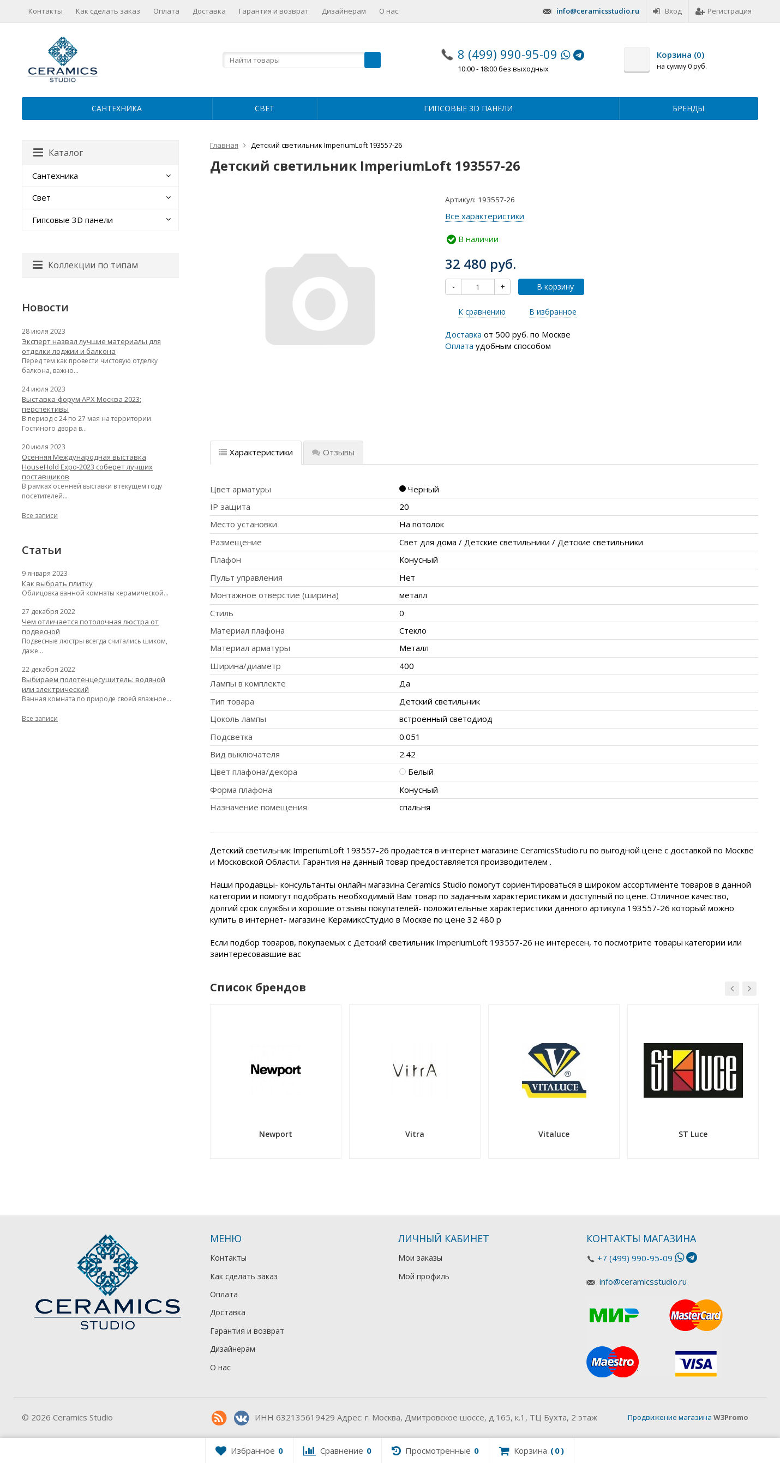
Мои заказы (420, 1258)
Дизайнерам (344, 11)
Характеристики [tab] (256, 452)
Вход (667, 11)
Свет (264, 108)
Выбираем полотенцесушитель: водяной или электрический (93, 684)
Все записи (40, 515)
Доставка (209, 11)
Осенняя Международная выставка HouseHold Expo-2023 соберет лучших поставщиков (87, 466)
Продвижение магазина (670, 1417)
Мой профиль (423, 1276)
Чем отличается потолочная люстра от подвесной (90, 626)
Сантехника (117, 108)
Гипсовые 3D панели (468, 108)
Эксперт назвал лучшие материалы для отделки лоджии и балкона (91, 346)
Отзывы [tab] (333, 452)
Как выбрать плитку (57, 583)
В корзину (549, 286)
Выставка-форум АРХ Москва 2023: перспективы (81, 404)
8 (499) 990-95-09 (507, 54)
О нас (388, 11)
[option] (275, 1085)
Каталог (58, 153)
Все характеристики (484, 215)
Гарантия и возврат (274, 11)
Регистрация (723, 11)
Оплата (166, 11)
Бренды (688, 108)
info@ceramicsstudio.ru (597, 11)
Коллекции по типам (85, 265)
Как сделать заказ (108, 11)
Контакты (45, 11)
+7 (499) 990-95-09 (635, 1258)
